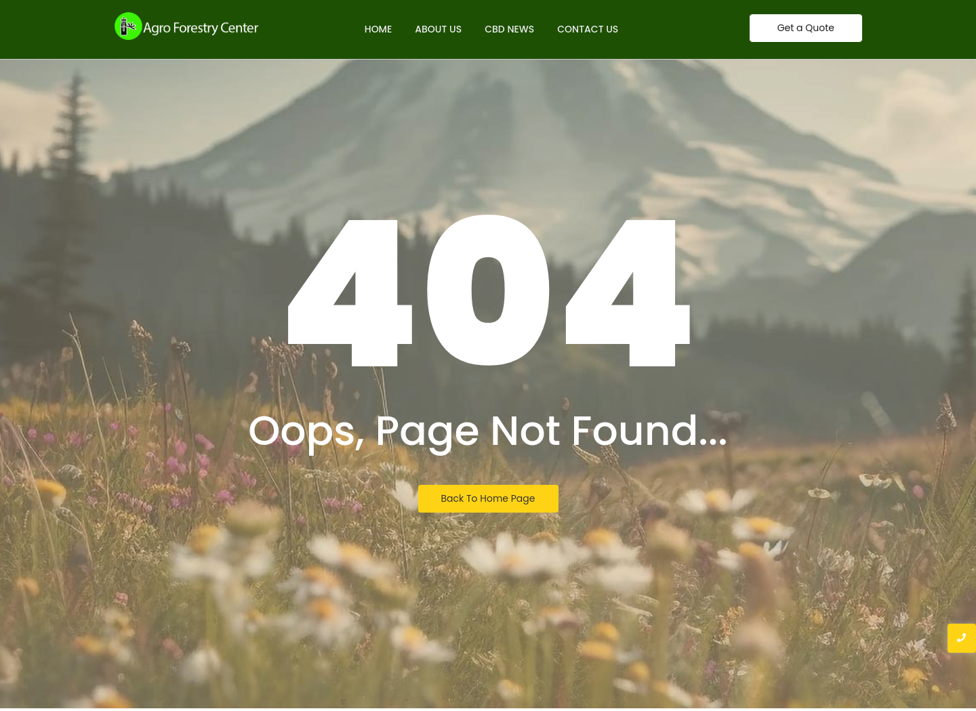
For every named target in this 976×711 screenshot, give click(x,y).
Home (378, 29)
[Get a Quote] (806, 28)
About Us (438, 29)
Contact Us (587, 29)
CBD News (509, 29)
